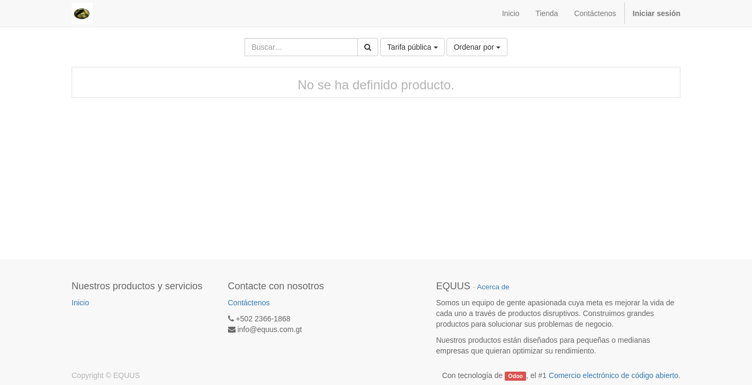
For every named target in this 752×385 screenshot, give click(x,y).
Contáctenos (249, 302)
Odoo (515, 376)
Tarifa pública (412, 47)
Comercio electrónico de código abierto (613, 375)
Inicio (80, 302)
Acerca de (493, 287)
